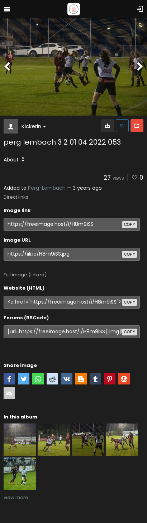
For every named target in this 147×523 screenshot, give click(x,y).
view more (16, 497)
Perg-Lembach (47, 188)
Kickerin (34, 126)
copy (129, 224)
